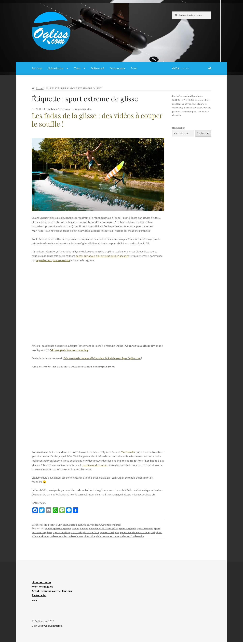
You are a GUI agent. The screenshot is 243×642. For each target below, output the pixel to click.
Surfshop (37, 68)
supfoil (73, 524)
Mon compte (117, 68)
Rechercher (178, 127)
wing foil (106, 524)
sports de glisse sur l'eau (85, 532)
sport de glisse (127, 528)
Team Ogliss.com (60, 109)
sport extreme (145, 528)
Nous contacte (41, 582)
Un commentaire (82, 109)
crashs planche (80, 528)
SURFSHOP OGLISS (183, 99)
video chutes (76, 536)
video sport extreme (107, 536)
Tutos (77, 68)
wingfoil (116, 524)
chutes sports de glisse (58, 528)
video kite (89, 536)
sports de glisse (61, 532)
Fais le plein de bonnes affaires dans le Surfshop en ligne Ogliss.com (102, 358)
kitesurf (63, 524)
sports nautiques (109, 532)
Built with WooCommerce (47, 625)
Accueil (40, 88)
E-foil (134, 68)
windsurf (95, 524)
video (86, 524)
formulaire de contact (95, 464)
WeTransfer (128, 451)
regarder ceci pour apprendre (53, 260)
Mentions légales (42, 586)
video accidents (40, 536)
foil (47, 524)
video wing (138, 536)
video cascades (59, 536)
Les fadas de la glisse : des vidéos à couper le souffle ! (97, 120)
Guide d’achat (56, 68)
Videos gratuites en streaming (69, 350)
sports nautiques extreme (135, 532)
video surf (125, 536)
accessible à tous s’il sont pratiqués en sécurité (102, 255)
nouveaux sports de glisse (103, 528)
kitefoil (54, 524)
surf (80, 524)
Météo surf (97, 68)
